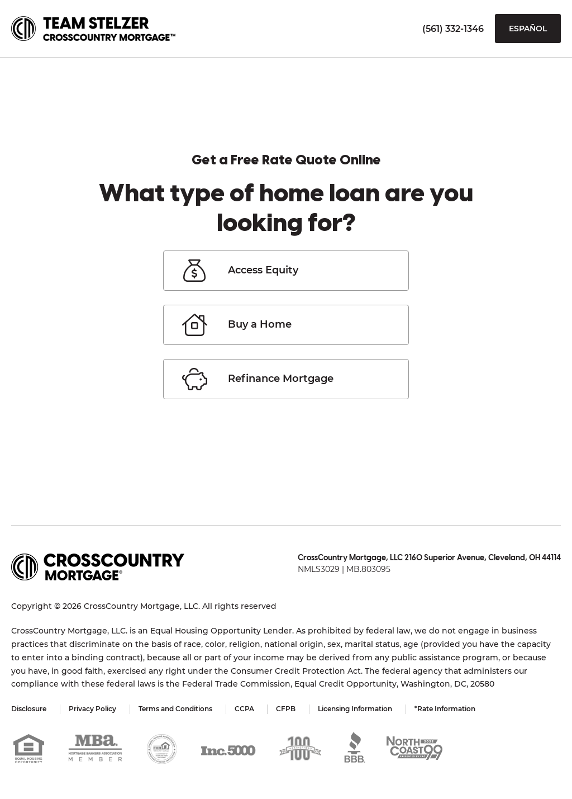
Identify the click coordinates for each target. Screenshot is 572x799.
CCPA (244, 709)
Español (528, 28)
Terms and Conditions (175, 709)
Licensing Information (355, 709)
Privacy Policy (92, 709)
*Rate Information (445, 709)
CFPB (286, 709)
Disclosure (28, 709)
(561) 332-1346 (453, 28)
